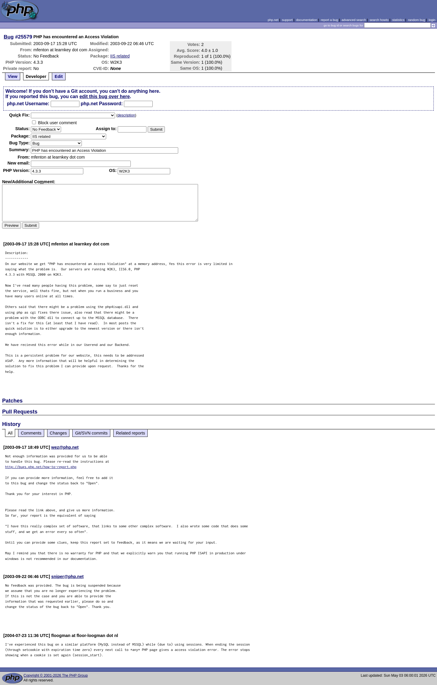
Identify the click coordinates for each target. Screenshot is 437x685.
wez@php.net (65, 447)
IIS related (120, 56)
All (10, 433)
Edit (59, 76)
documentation (306, 20)
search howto (378, 20)
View (12, 76)
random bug (416, 20)
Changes (58, 433)
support (287, 20)
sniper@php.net (67, 576)
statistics (398, 20)
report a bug (329, 20)
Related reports (130, 433)
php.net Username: (28, 103)
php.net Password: (102, 103)
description (126, 115)
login (432, 20)
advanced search (354, 20)
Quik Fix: (19, 115)
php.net (273, 20)
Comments (31, 433)
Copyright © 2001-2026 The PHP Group (55, 675)
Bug (9, 37)
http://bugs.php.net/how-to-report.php (40, 467)
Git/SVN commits (91, 433)
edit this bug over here (104, 96)
